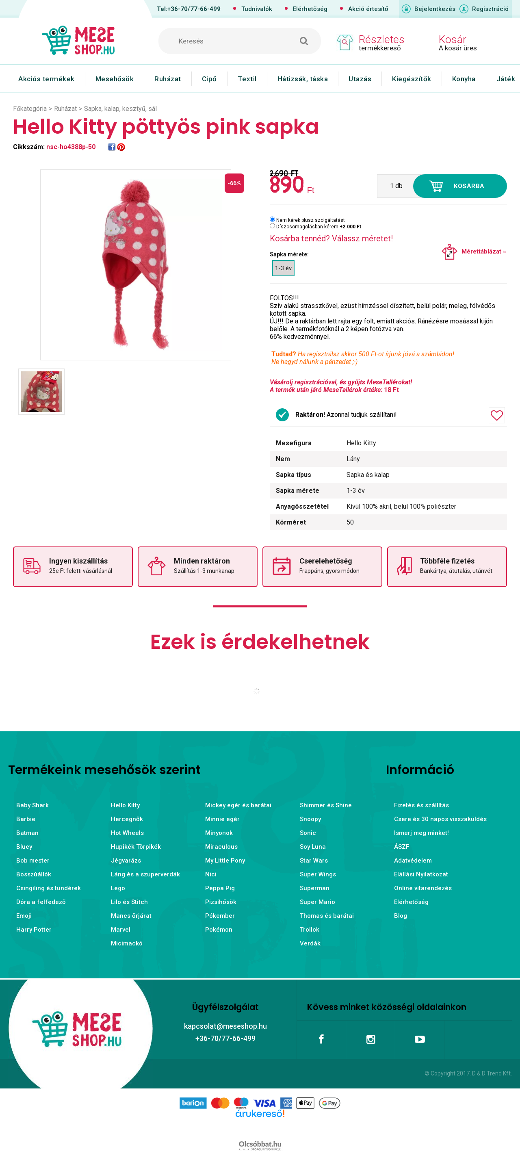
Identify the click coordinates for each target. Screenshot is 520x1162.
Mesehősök (114, 79)
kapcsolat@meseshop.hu (225, 1026)
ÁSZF (401, 846)
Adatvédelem (413, 860)
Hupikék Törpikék (136, 846)
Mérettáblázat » (484, 251)
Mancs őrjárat (131, 915)
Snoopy (310, 819)
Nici (211, 874)
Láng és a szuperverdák (145, 874)
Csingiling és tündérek (48, 888)
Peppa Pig (220, 888)
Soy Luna (313, 846)
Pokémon (218, 929)
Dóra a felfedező (41, 902)
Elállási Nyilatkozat (421, 874)
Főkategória (30, 109)
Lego (118, 888)
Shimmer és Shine (326, 805)
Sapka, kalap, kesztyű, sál (120, 109)
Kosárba (469, 186)
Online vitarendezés (423, 888)
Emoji (24, 915)
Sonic (308, 833)
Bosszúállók (33, 874)
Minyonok (219, 833)
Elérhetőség (310, 9)
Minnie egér (222, 819)
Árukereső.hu (260, 1126)
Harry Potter (34, 929)
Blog (400, 915)
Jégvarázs (126, 860)
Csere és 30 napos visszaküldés (440, 819)
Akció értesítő (368, 9)
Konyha (464, 79)
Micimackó (127, 943)
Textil (247, 79)
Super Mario (317, 902)
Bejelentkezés (434, 9)
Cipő (209, 79)
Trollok (309, 929)
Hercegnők (127, 819)
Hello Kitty (125, 805)
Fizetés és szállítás (421, 805)
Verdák (310, 943)
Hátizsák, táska (302, 79)
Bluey (24, 846)
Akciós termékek (46, 79)
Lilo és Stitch (129, 902)
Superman (314, 888)
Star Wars (314, 860)
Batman (27, 833)
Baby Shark (32, 805)
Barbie (25, 819)
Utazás (360, 79)
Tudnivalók (256, 9)
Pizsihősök (220, 902)
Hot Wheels (127, 833)
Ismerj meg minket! (421, 833)
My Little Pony (225, 860)
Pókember (220, 915)
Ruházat (167, 79)
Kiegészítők (411, 79)
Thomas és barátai (327, 915)
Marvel (120, 929)
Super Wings (318, 874)
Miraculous (221, 846)
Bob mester (33, 860)
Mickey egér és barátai (238, 805)
